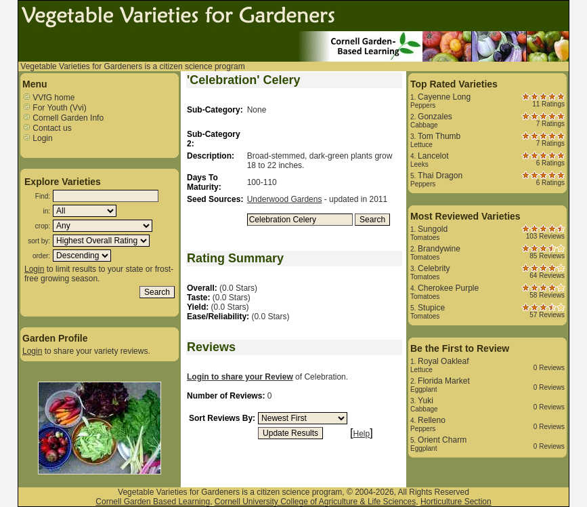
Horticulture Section (456, 501)
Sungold (433, 229)
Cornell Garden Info (63, 118)
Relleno (431, 420)
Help (361, 434)
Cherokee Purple (448, 288)
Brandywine (439, 249)
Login (37, 138)
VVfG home (48, 97)
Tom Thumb (439, 136)
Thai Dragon (440, 175)
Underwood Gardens (284, 199)
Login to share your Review (240, 377)
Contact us (47, 128)
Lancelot (433, 156)
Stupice (431, 307)
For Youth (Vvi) (54, 108)
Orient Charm (442, 440)
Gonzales (435, 116)
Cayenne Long (444, 97)
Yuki (425, 400)
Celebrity (434, 268)
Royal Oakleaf (443, 361)
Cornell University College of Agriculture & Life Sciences (315, 501)
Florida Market (444, 381)
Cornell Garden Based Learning (152, 501)
